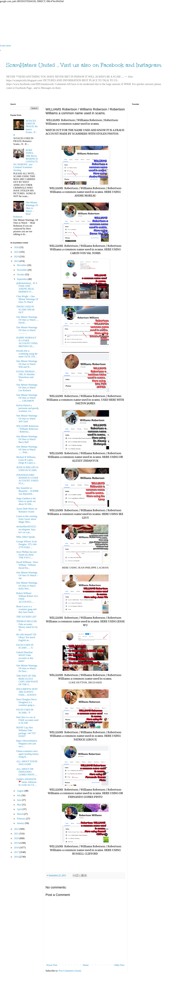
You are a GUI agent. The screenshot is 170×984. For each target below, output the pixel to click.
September (22, 279)
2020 (16, 838)
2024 (16, 256)
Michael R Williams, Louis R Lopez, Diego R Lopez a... (26, 460)
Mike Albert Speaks (25, 537)
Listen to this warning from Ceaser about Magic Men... (26, 519)
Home (86, 965)
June (19, 800)
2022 (16, 829)
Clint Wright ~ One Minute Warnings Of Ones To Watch (27, 299)
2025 (16, 252)
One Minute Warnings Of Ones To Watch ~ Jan (27, 575)
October (21, 274)
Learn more (5, 45)
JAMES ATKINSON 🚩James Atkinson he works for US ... (26, 782)
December (22, 265)
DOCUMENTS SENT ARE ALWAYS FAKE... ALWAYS (27, 692)
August (20, 791)
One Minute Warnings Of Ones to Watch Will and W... (26, 364)
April (20, 809)
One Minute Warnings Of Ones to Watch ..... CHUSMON (26, 398)
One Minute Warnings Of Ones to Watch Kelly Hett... (26, 586)
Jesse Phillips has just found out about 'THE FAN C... (26, 555)
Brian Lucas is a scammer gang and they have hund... (26, 609)
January (21, 823)
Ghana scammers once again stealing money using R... (27, 754)
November (22, 270)
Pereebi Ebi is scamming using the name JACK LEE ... (27, 354)
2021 (16, 833)
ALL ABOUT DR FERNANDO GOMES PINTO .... (26, 772)
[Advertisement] (85, 23)
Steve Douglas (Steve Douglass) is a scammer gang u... (26, 702)
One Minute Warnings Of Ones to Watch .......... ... (26, 330)
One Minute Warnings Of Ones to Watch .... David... (27, 320)
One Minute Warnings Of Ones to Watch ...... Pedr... (26, 449)
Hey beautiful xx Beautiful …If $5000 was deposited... (27, 491)
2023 (16, 261)
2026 (16, 247)
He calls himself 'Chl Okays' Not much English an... (26, 637)
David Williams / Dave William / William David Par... (27, 565)
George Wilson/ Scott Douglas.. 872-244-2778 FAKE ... (26, 544)
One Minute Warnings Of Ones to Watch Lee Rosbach (26, 387)
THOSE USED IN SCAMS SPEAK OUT (25, 309)
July (19, 795)
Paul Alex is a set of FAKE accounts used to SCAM (27, 720)
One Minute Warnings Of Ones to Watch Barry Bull (26, 439)
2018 (16, 847)
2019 (16, 843)
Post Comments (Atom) (70, 970)
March (20, 814)
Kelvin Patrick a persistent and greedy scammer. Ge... (27, 408)
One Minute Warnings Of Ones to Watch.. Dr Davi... (26, 668)
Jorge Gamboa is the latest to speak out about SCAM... (26, 501)
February (21, 818)
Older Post (119, 965)
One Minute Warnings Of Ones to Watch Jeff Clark (26, 418)
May (19, 804)
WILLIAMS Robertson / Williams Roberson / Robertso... (27, 429)
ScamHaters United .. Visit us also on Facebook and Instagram (83, 65)
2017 (16, 852)
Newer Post (51, 965)
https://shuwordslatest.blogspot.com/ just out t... (27, 743)
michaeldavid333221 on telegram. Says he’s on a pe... (26, 529)
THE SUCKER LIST (26, 616)
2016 (16, 856)
